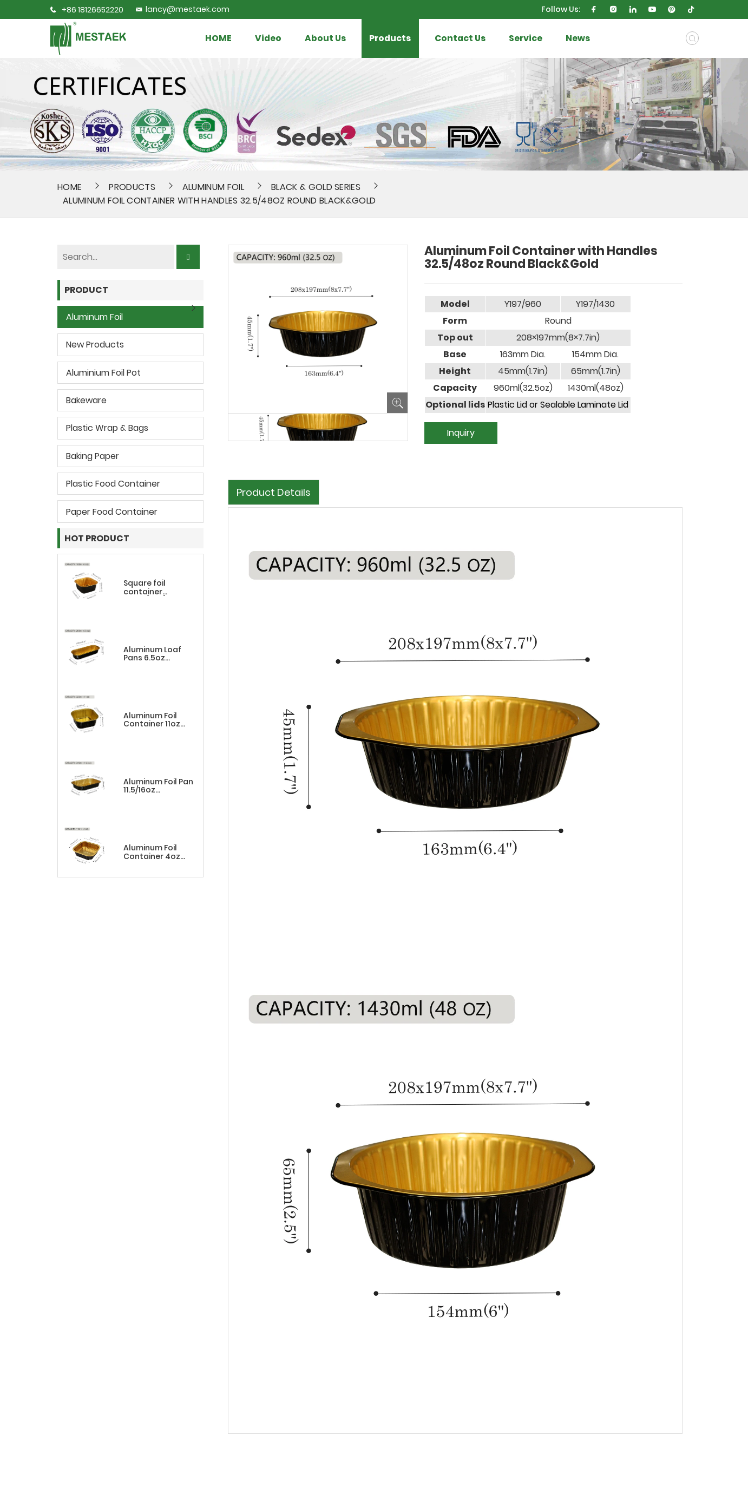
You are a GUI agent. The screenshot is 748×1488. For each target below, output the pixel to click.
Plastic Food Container (113, 483)
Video (268, 38)
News (578, 38)
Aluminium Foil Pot (103, 372)
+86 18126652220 (92, 9)
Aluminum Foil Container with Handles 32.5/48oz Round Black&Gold (219, 200)
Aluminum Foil (213, 187)
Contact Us (460, 38)
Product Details (274, 492)
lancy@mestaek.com (182, 9)
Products (390, 38)
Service (525, 38)
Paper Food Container (112, 512)
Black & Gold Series (315, 187)
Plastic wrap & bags (107, 428)
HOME (218, 38)
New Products (95, 344)
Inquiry (461, 433)
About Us (325, 38)
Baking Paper (92, 456)
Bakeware (86, 400)
